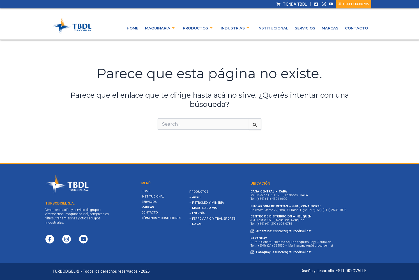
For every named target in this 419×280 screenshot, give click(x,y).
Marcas (330, 28)
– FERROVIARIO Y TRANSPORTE (212, 219)
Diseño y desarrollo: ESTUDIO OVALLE (334, 270)
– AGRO (195, 197)
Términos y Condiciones (161, 218)
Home (133, 28)
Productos (198, 28)
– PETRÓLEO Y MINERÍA (206, 203)
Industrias (235, 28)
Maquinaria (160, 28)
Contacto (356, 28)
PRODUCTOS (198, 192)
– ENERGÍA (197, 213)
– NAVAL (195, 224)
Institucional (272, 28)
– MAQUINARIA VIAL (203, 208)
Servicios (305, 28)
